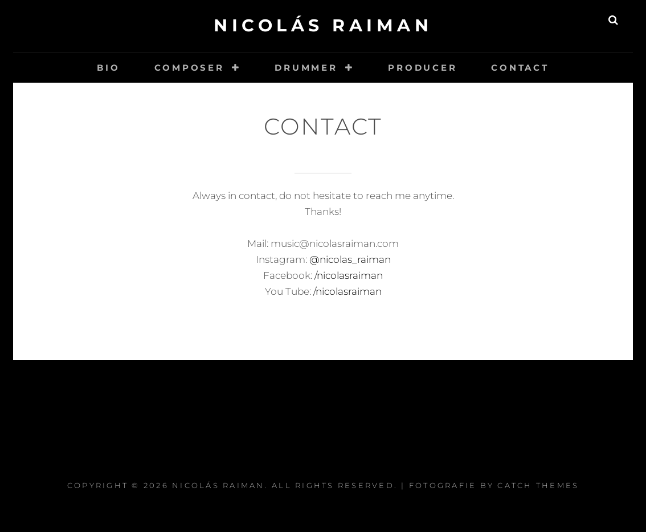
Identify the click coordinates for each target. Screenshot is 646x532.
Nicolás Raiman (323, 25)
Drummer (306, 67)
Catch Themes (538, 485)
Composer (189, 67)
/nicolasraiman (347, 275)
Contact (520, 67)
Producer (422, 67)
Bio (108, 67)
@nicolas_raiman (350, 259)
